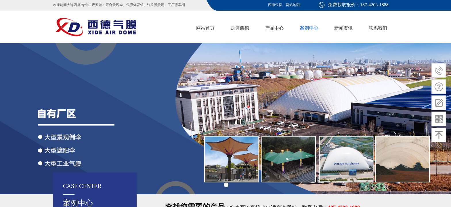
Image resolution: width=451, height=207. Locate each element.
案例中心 (309, 28)
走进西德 (240, 28)
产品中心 (274, 28)
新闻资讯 (343, 28)
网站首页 (205, 28)
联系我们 (378, 28)
